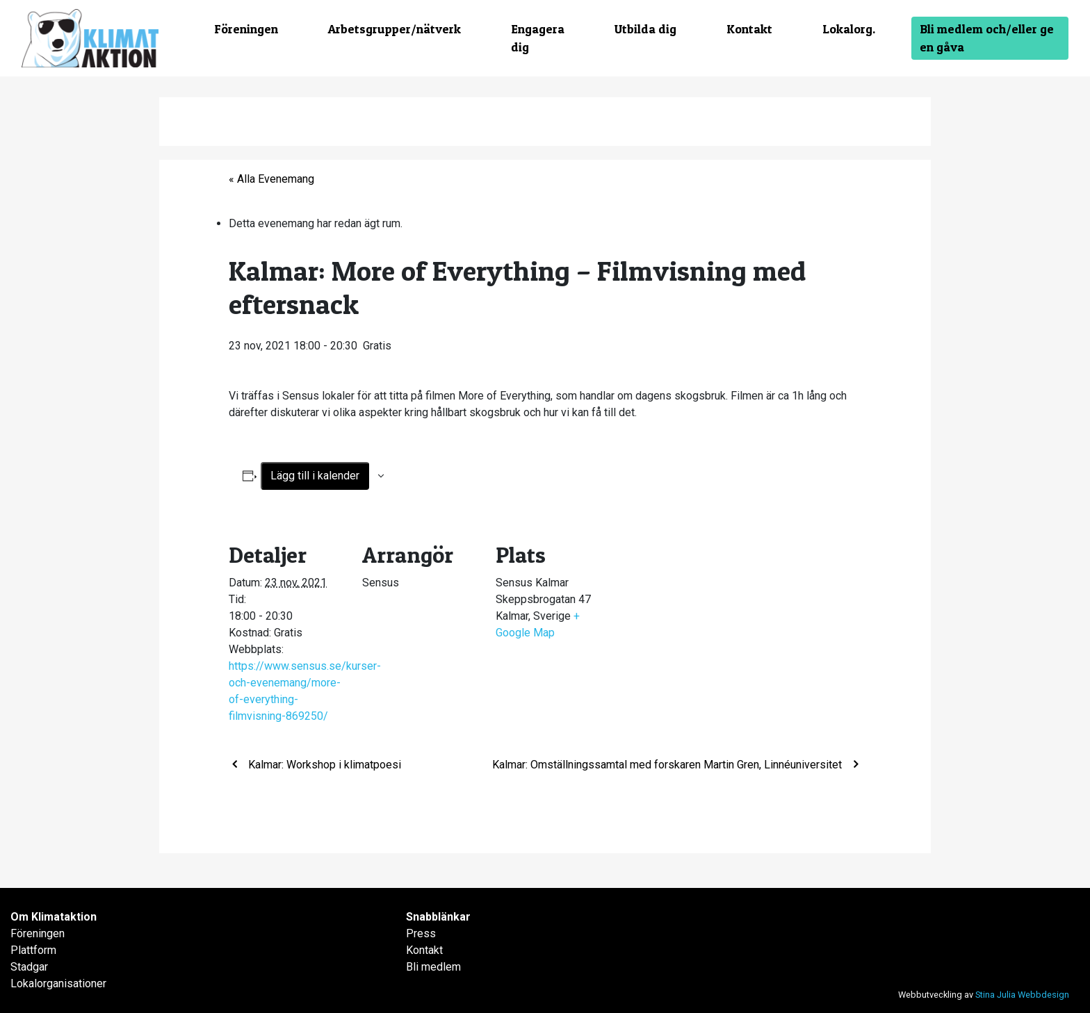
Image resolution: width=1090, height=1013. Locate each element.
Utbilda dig (645, 29)
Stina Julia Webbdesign (1022, 994)
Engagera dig (537, 38)
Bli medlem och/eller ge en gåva (987, 38)
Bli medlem (433, 966)
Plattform (33, 950)
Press (421, 933)
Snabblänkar (438, 916)
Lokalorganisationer (58, 983)
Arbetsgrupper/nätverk (394, 29)
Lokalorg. (848, 29)
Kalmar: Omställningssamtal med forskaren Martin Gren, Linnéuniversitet (668, 764)
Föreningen (246, 29)
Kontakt (749, 29)
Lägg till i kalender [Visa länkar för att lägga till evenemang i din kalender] (314, 475)
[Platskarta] (702, 615)
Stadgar (29, 966)
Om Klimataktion (53, 916)
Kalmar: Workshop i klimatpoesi (323, 764)
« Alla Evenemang (271, 179)
